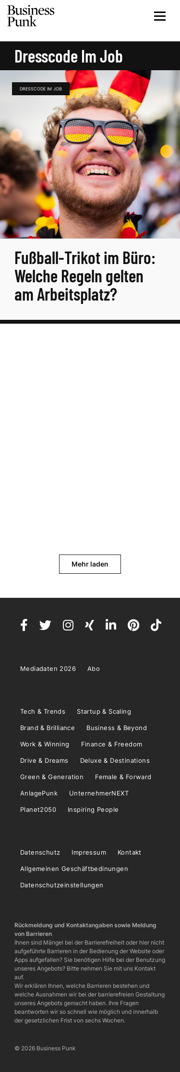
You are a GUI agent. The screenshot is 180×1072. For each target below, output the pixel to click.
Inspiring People (93, 809)
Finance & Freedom (112, 744)
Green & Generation (52, 777)
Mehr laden (90, 564)
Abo (93, 668)
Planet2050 (38, 809)
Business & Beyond (116, 727)
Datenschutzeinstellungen (62, 885)
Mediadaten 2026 (48, 668)
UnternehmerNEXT (99, 793)
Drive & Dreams (44, 760)
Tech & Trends (42, 711)
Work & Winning (45, 744)
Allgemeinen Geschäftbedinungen (74, 868)
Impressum (89, 852)
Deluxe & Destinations (115, 760)
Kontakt (130, 852)
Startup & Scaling (104, 711)
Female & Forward (123, 777)
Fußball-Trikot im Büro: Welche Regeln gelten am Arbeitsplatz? (85, 275)
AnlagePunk (39, 793)
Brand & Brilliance (47, 727)
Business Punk (31, 16)
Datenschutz (40, 852)
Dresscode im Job (41, 88)
